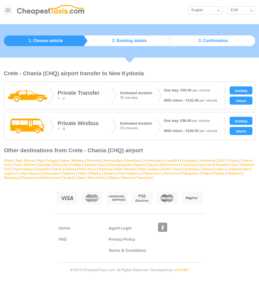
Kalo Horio (87, 169)
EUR (234, 10)
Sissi (81, 178)
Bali (221, 160)
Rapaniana (30, 178)
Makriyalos (51, 173)
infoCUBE (181, 270)
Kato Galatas (149, 169)
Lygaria (10, 173)
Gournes (190, 165)
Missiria (110, 173)
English (197, 10)
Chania (233, 160)
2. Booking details (129, 41)
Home (64, 227)
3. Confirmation (213, 41)
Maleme (68, 173)
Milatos (95, 173)
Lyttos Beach (29, 173)
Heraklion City (226, 165)
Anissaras (207, 160)
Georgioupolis (120, 165)
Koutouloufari (213, 169)
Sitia (91, 178)
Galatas (90, 165)
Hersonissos (23, 169)
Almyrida (94, 160)
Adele (8, 160)
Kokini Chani (172, 169)
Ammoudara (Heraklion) (122, 160)
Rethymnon (50, 178)
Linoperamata (238, 169)
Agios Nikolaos (72, 160)
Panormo (171, 173)
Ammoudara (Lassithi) (161, 160)
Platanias (11, 178)
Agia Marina (25, 160)
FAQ (63, 239)
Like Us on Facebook (162, 227)
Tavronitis (144, 178)
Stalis (101, 178)
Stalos (114, 178)
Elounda (60, 165)
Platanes (234, 173)
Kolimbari (192, 169)
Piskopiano (190, 173)
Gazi (102, 165)
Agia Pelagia (48, 160)
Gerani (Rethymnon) (164, 165)
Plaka (206, 173)
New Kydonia (129, 173)
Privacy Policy (122, 239)
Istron (57, 169)
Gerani (139, 165)
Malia (82, 173)
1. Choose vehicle (46, 41)
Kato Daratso (125, 169)
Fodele (75, 165)
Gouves (206, 165)
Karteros (105, 169)
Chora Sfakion (24, 165)
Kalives (70, 169)
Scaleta (69, 178)
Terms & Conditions (127, 250)
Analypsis (189, 160)
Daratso (45, 165)
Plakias (219, 173)
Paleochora (152, 173)
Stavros (127, 178)
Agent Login (120, 227)
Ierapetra (43, 169)
